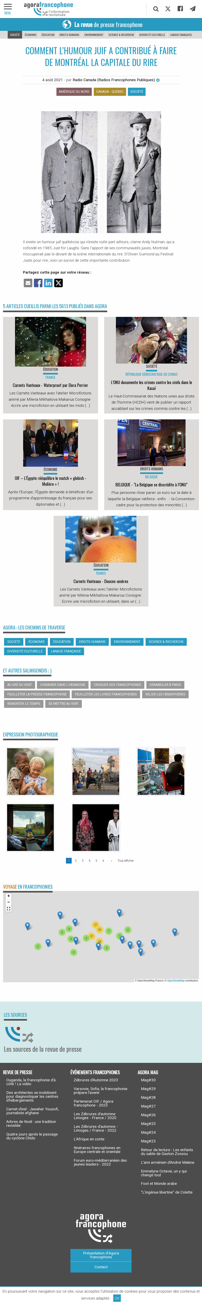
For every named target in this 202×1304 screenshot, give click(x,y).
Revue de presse (17, 1072)
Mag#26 (148, 1115)
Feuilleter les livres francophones (106, 694)
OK (117, 1298)
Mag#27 (148, 1106)
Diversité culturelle (152, 34)
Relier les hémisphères (165, 694)
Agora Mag (148, 1072)
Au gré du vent (19, 685)
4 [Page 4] (89, 860)
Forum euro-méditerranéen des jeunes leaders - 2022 (100, 1162)
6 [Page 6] (103, 860)
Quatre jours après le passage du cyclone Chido (32, 1136)
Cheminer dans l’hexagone (62, 685)
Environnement (93, 34)
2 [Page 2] (76, 860)
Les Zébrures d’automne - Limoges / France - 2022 (96, 1128)
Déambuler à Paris (165, 685)
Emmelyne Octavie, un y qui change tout (164, 1173)
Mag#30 (148, 1080)
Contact (101, 1267)
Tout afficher (126, 860)
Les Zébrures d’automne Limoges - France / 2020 (95, 1116)
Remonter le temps (23, 704)
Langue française (181, 34)
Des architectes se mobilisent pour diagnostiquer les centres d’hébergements (32, 1096)
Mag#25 (148, 1123)
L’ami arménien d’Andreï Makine (167, 1162)
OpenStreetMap (176, 980)
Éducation (48, 34)
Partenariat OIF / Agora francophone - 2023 (93, 1103)
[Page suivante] (110, 861)
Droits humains (69, 34)
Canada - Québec (110, 92)
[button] (75, 922)
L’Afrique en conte (89, 1139)
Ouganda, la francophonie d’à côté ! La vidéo (31, 1082)
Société (15, 34)
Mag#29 (148, 1088)
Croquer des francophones (117, 685)
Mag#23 (148, 1141)
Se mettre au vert (64, 704)
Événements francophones (95, 1072)
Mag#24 (148, 1132)
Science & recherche (121, 34)
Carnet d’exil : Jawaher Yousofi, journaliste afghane (32, 1111)
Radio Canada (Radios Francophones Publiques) (116, 80)
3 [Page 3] (82, 860)
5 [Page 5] (96, 860)
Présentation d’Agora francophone (101, 1255)
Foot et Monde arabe (159, 1183)
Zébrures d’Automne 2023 (96, 1080)
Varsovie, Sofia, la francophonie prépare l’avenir (100, 1090)
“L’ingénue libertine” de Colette (166, 1192)
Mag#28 (148, 1097)
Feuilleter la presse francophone (37, 694)
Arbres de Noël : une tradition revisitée (31, 1123)
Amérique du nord (74, 92)
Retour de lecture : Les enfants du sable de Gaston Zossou (167, 1151)
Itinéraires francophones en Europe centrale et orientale (97, 1149)
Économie (31, 34)
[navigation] (8, 9)
